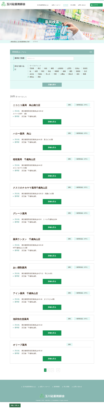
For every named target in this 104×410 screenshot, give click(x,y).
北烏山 (77, 68)
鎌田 (52, 68)
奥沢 (39, 68)
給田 (36, 71)
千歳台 (40, 74)
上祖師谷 (60, 68)
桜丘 (49, 71)
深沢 (78, 74)
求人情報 (66, 386)
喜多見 (85, 68)
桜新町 (57, 71)
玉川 (85, 71)
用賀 (39, 77)
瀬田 (70, 71)
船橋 (84, 74)
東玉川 (70, 74)
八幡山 (62, 74)
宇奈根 (32, 68)
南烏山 (32, 77)
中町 (55, 74)
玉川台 (32, 74)
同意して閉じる (15, 405)
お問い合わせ (77, 386)
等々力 (48, 74)
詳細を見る (52, 122)
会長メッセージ (45, 386)
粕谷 (45, 68)
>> (58, 370)
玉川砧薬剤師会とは (29, 386)
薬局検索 (57, 386)
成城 (64, 71)
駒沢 (42, 71)
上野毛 (69, 68)
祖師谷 (78, 71)
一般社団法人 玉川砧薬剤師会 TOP (20, 41)
